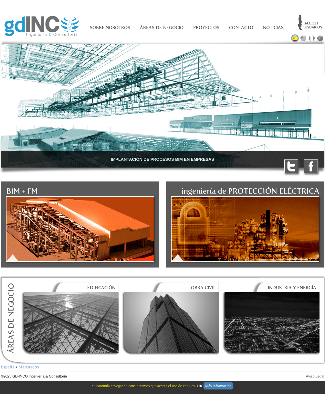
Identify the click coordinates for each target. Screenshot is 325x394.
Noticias (273, 27)
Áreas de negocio (161, 27)
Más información (218, 386)
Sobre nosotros (110, 27)
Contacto (241, 27)
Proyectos (206, 27)
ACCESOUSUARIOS (313, 25)
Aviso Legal (315, 376)
